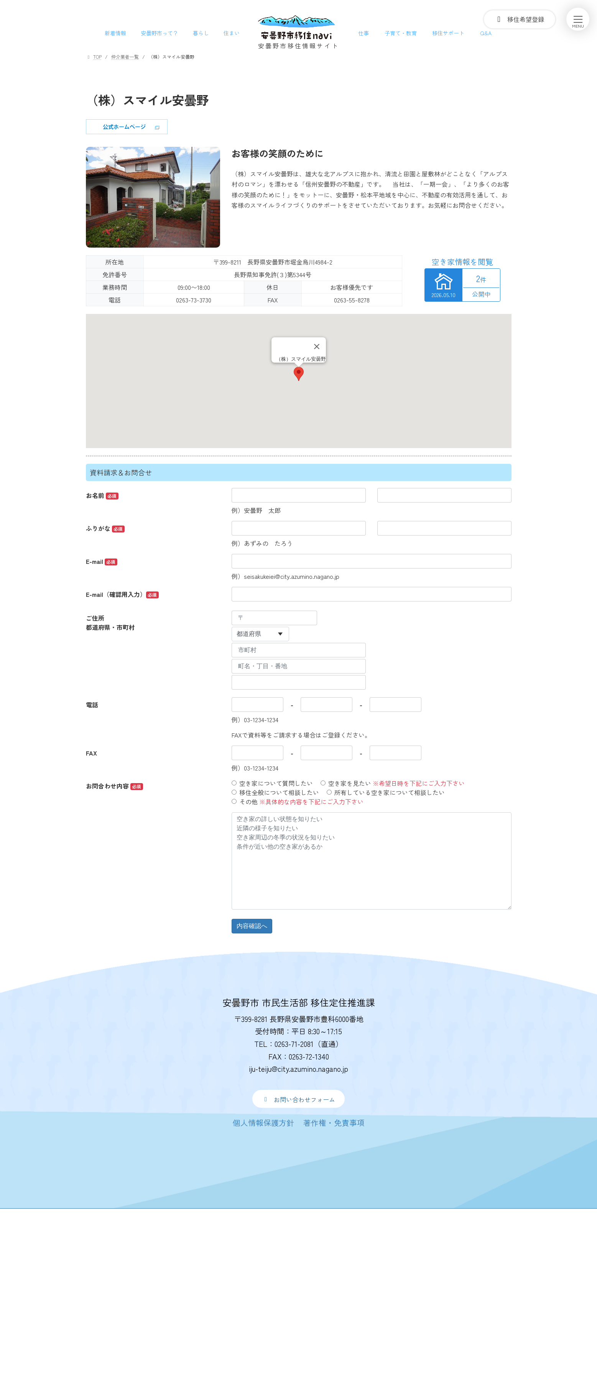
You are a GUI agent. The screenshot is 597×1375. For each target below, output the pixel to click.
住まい (232, 33)
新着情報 (115, 33)
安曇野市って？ (159, 33)
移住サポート (448, 33)
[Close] (317, 346)
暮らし (201, 33)
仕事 (363, 33)
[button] (298, 1099)
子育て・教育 (401, 33)
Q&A (486, 33)
